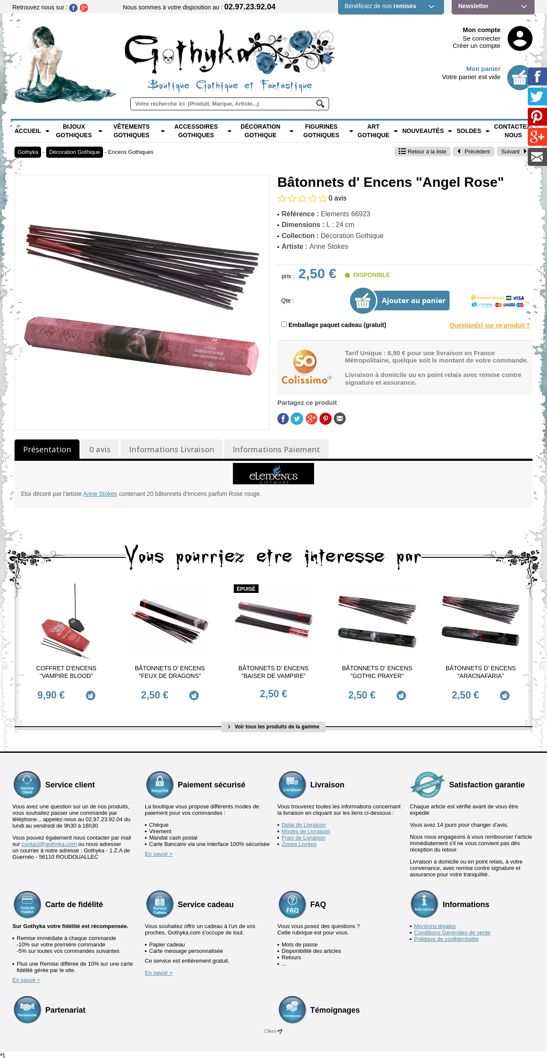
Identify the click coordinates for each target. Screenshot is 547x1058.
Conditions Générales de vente (452, 929)
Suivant (514, 151)
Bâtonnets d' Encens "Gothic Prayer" (377, 672)
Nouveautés (423, 130)
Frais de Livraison (304, 834)
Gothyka (28, 152)
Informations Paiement (276, 449)
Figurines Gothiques (321, 131)
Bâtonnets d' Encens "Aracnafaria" (481, 672)
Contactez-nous (513, 131)
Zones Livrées (299, 841)
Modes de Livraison (306, 828)
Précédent (473, 151)
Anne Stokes (100, 493)
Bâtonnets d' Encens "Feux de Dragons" (170, 672)
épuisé (246, 589)
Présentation (47, 449)
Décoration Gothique (260, 131)
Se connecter (481, 38)
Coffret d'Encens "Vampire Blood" (66, 672)
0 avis (100, 449)
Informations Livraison (171, 449)
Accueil (28, 130)
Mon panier (483, 68)
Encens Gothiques (130, 152)
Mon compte (481, 29)
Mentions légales (435, 923)
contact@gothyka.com (49, 841)
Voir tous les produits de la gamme (274, 724)
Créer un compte (476, 45)
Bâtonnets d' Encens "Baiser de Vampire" (273, 672)
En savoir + (159, 851)
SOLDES (468, 130)
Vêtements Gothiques (131, 131)
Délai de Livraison (304, 822)
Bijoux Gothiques (74, 131)
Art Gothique (374, 131)
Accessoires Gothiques (196, 131)
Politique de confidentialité (446, 936)
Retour (422, 151)
